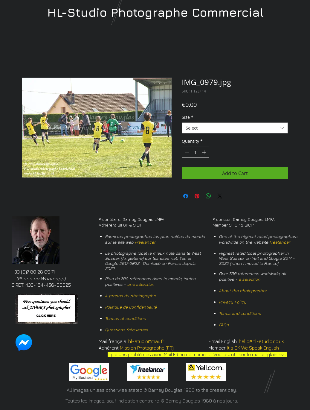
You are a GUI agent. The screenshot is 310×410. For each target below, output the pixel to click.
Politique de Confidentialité (131, 306)
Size (187, 117)
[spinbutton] (195, 152)
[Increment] (204, 152)
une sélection (140, 284)
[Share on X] (219, 196)
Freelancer (145, 242)
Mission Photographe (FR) (147, 347)
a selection (249, 279)
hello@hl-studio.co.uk (261, 341)
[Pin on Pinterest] (197, 196)
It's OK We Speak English (253, 347)
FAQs (224, 324)
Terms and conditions (240, 313)
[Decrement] (186, 152)
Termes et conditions (125, 318)
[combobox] (235, 128)
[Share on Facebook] (185, 196)
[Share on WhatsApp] (208, 196)
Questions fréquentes (126, 329)
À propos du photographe (130, 295)
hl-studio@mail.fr (146, 341)
